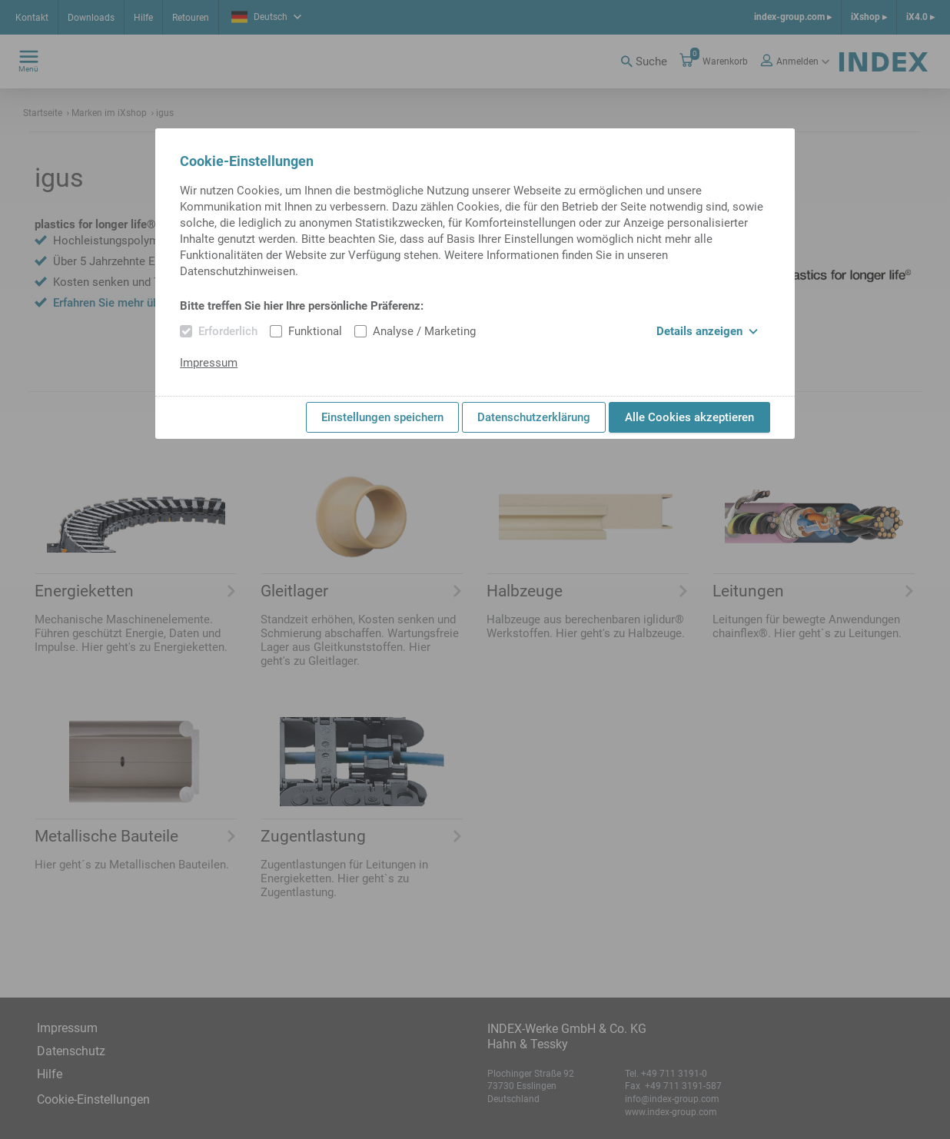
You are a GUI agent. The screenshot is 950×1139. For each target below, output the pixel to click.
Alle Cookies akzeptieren (689, 417)
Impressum (209, 363)
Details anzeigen (707, 331)
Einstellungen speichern (382, 417)
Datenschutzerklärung (533, 417)
